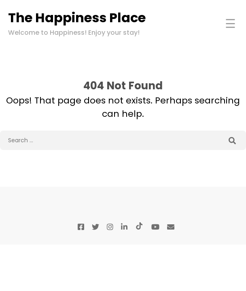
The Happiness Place (77, 17)
